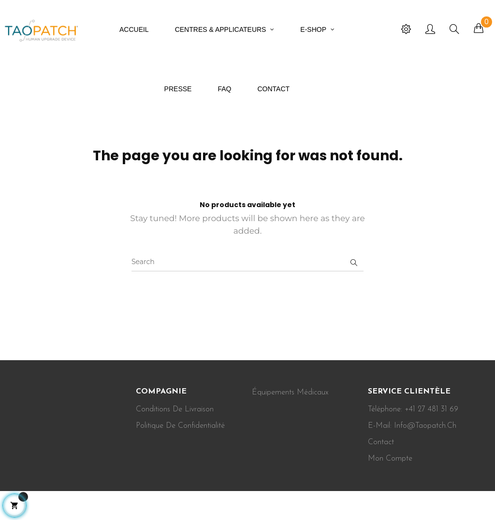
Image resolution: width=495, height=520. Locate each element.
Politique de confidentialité (180, 426)
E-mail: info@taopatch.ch (412, 426)
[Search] (247, 261)
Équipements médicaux (290, 392)
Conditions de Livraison (175, 409)
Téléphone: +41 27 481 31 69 (413, 409)
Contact (381, 442)
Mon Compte (390, 459)
